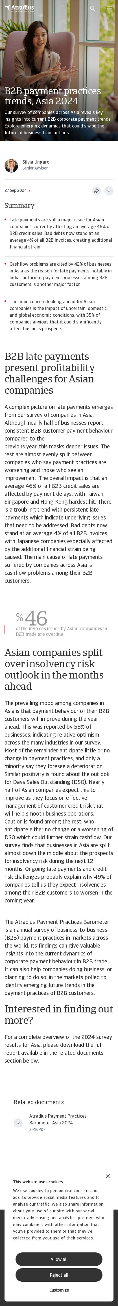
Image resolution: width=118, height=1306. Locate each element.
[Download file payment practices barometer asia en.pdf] (18, 1122)
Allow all (59, 1259)
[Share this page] (96, 190)
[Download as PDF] (108, 190)
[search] (92, 8)
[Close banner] (108, 1177)
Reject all (59, 1275)
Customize (59, 1291)
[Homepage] (19, 8)
